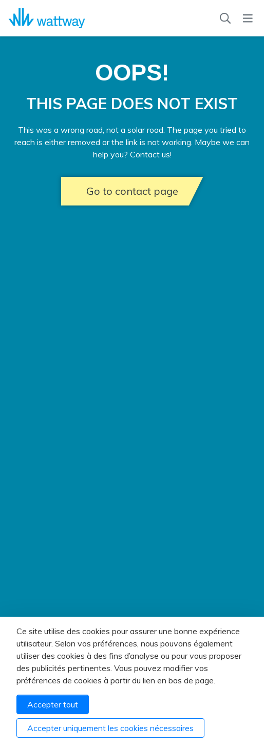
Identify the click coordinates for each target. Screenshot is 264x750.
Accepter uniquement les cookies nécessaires (110, 728)
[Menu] (248, 18)
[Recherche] (225, 18)
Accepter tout (52, 704)
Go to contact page (132, 191)
